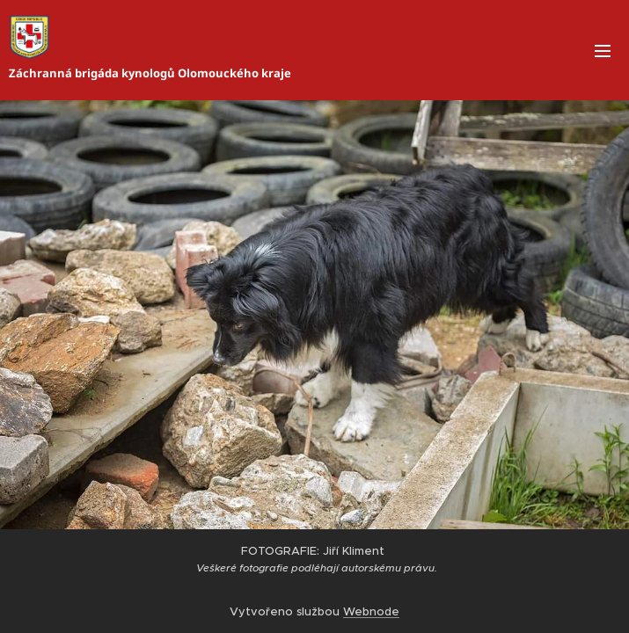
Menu (603, 51)
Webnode (371, 611)
